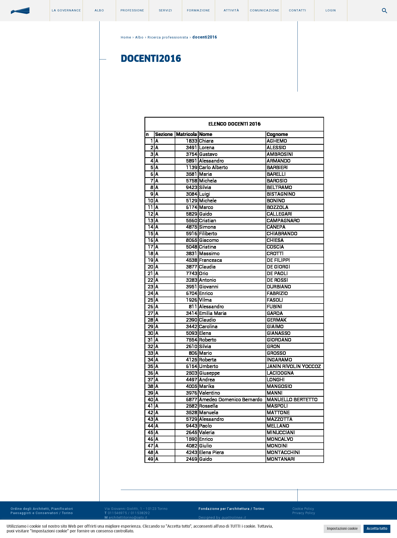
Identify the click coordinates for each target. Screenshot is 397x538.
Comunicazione (264, 10)
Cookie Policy (303, 509)
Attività (231, 10)
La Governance (66, 10)
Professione (132, 10)
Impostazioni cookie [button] (342, 529)
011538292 (140, 513)
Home (126, 37)
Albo (99, 10)
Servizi (165, 10)
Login (331, 10)
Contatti (297, 10)
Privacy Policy (303, 513)
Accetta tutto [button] (377, 529)
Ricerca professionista (168, 37)
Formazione (198, 10)
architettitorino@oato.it (128, 517)
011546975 (117, 513)
